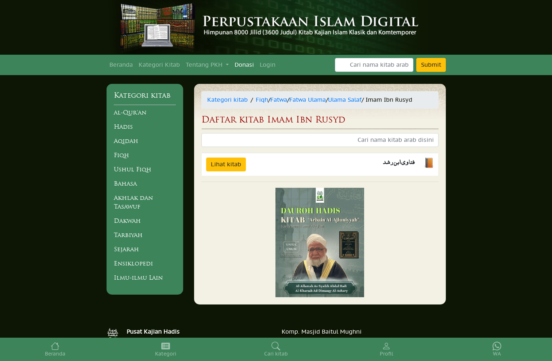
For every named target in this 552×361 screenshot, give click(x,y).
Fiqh (121, 155)
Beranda (121, 65)
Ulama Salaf (345, 100)
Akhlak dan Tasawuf (133, 202)
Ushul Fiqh (132, 169)
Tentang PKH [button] (205, 65)
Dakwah (127, 220)
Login (267, 65)
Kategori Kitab (159, 65)
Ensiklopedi (133, 263)
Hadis (123, 126)
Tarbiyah (128, 234)
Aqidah (126, 140)
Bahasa (125, 183)
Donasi (244, 65)
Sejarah (126, 249)
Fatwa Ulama (307, 100)
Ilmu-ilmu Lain (138, 277)
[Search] (374, 65)
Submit (431, 65)
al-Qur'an (130, 112)
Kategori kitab (227, 100)
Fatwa (278, 100)
